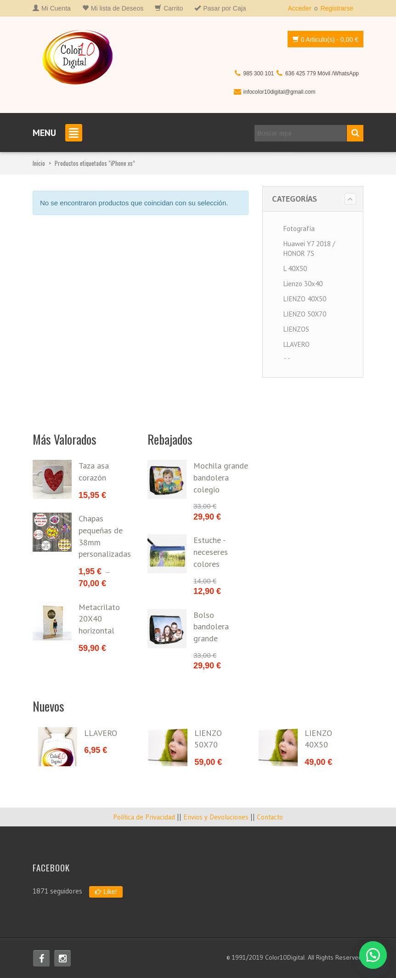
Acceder (299, 8)
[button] (373, 955)
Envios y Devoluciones (216, 817)
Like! (106, 891)
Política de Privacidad (144, 817)
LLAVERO (296, 344)
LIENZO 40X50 (304, 298)
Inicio (39, 163)
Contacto (270, 817)
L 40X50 (295, 268)
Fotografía (299, 228)
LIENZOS (296, 329)
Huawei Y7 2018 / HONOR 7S (309, 248)
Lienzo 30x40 (302, 283)
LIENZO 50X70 (304, 314)
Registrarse (336, 8)
